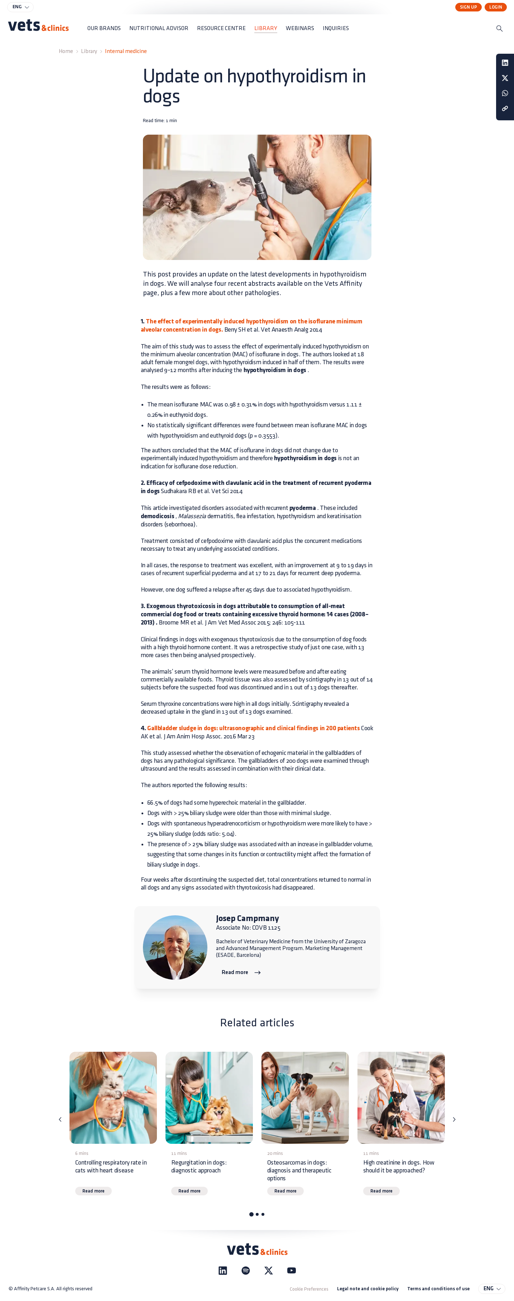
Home (66, 51)
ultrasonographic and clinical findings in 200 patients (289, 728)
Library (89, 51)
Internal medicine (126, 51)
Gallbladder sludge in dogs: (182, 728)
